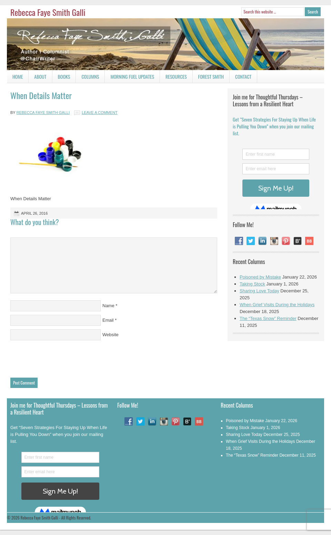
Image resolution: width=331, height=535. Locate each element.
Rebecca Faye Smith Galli (48, 12)
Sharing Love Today (259, 290)
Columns (87, 78)
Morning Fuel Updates (129, 78)
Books (61, 78)
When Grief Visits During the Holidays (277, 304)
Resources (176, 76)
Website (110, 334)
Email (108, 320)
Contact (240, 78)
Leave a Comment (100, 112)
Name (108, 305)
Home (17, 76)
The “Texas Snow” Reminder (268, 318)
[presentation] (62, 357)
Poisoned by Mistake (260, 277)
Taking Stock (252, 283)
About (40, 76)
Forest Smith (211, 76)
